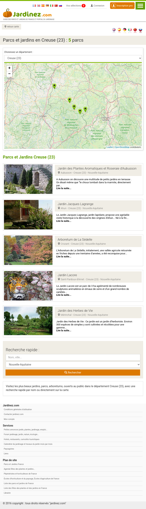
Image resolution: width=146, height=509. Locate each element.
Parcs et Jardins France (14, 464)
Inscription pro (122, 5)
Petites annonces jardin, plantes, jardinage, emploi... (25, 430)
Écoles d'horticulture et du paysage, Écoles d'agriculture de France (31, 479)
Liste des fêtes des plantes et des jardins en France (25, 488)
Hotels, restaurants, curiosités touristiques (21, 439)
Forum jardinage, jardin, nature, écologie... (21, 434)
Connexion (97, 5)
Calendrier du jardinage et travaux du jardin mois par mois (28, 444)
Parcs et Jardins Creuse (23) (29, 157)
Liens (6, 454)
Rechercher (72, 372)
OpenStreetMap (122, 147)
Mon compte (9, 419)
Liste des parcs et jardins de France (19, 483)
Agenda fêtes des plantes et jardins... (19, 469)
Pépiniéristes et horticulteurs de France (20, 474)
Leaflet (110, 147)
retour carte (11, 26)
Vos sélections (76, 5)
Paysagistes (9, 449)
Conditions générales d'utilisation (18, 409)
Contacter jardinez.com (13, 414)
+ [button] (9, 68)
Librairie (7, 493)
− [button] (9, 74)
